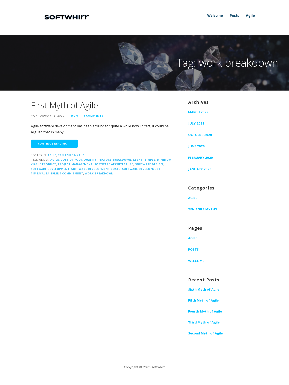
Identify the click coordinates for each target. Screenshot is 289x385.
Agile (250, 15)
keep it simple (144, 159)
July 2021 (196, 123)
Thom (73, 115)
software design (149, 164)
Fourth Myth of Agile (205, 311)
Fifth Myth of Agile (203, 300)
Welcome (215, 15)
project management (75, 164)
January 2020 (199, 169)
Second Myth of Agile (205, 333)
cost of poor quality (79, 159)
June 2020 (196, 146)
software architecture (113, 164)
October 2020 (200, 134)
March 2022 (198, 112)
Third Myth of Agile (203, 322)
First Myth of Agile (64, 105)
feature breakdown (114, 159)
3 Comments (93, 115)
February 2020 (200, 157)
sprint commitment (67, 173)
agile (54, 159)
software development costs (95, 169)
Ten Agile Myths (71, 155)
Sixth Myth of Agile (203, 289)
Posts (234, 15)
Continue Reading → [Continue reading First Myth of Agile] (54, 143)
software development (50, 169)
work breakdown (99, 173)
